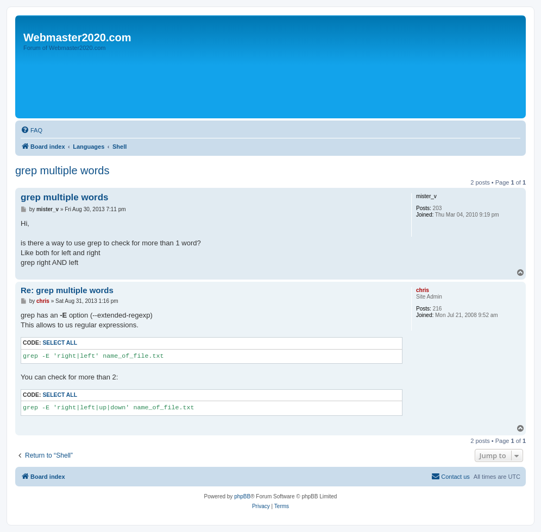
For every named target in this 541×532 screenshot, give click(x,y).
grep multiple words (62, 170)
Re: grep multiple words (67, 290)
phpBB (242, 496)
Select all (59, 343)
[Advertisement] (215, 85)
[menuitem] (31, 130)
